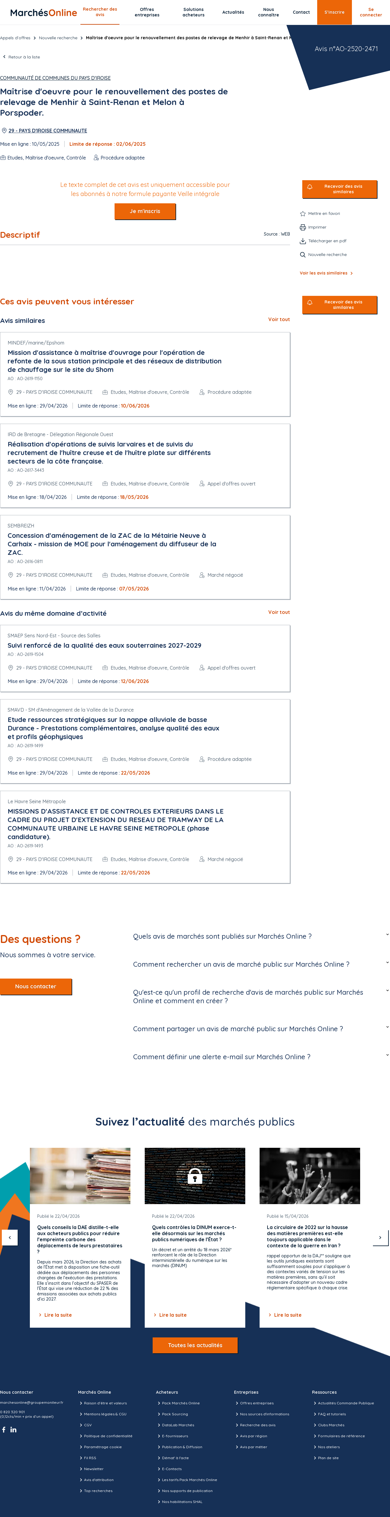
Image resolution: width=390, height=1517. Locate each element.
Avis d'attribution (96, 1480)
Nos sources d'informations (261, 1414)
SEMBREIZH (21, 526)
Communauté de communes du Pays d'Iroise (55, 78)
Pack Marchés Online (178, 1403)
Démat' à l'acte (172, 1458)
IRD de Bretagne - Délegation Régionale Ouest (60, 434)
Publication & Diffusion (179, 1447)
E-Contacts (169, 1469)
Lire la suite (54, 1315)
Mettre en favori (324, 213)
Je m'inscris (145, 211)
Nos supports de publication (184, 1491)
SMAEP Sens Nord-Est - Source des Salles (54, 635)
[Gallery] (195, 1238)
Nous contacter (35, 986)
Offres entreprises (147, 12)
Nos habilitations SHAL (179, 1502)
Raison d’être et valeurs (102, 1403)
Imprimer (317, 227)
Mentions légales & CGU (102, 1414)
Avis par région (250, 1436)
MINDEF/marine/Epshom (36, 343)
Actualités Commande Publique (343, 1403)
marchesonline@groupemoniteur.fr (31, 1402)
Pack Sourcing (172, 1414)
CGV (85, 1425)
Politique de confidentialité (105, 1436)
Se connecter (371, 12)
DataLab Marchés (175, 1425)
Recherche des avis (254, 1425)
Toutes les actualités (195, 1345)
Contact (301, 12)
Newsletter (91, 1469)
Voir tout (279, 319)
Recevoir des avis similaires (343, 189)
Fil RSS (87, 1458)
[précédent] (10, 1237)
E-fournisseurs (172, 1436)
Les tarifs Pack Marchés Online (186, 1480)
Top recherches (95, 1491)
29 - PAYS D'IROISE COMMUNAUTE (48, 131)
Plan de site (325, 1458)
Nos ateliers (326, 1447)
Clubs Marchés (328, 1425)
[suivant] (380, 1237)
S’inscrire (334, 12)
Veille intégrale (198, 194)
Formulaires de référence (338, 1436)
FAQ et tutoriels (329, 1414)
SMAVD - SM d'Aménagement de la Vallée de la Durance (71, 710)
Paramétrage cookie (100, 1447)
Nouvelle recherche (58, 37)
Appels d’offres (15, 37)
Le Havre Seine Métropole (37, 801)
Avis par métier (250, 1447)
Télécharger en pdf (327, 240)
